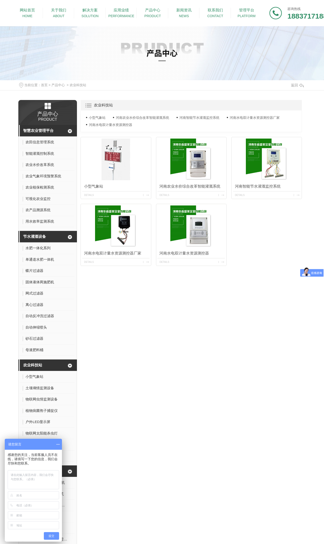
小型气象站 (97, 118)
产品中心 (58, 85)
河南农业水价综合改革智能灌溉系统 (142, 118)
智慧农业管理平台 (38, 131)
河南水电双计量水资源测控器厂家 (255, 118)
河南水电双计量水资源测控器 (110, 125)
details (89, 195)
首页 (44, 85)
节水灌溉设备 (34, 237)
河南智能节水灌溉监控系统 (199, 118)
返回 (297, 85)
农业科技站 (78, 85)
